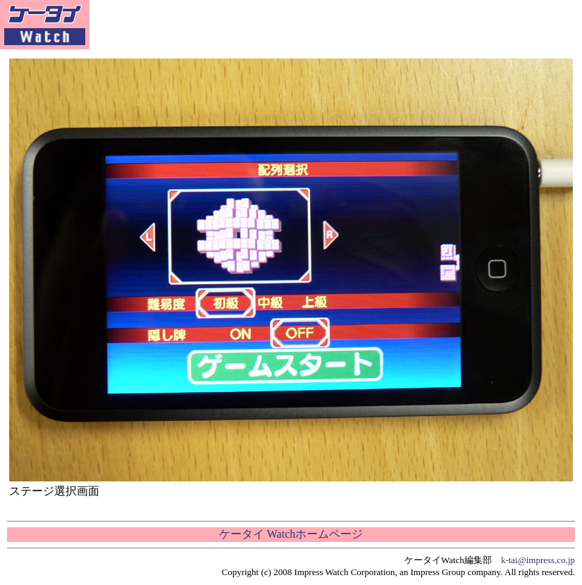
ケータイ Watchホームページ (291, 534)
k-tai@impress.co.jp (538, 560)
